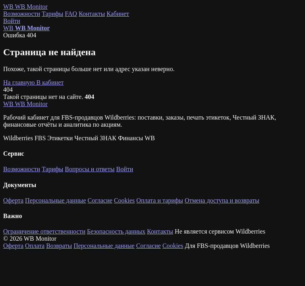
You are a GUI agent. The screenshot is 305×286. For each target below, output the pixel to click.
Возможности (21, 13)
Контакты (92, 13)
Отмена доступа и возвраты (222, 200)
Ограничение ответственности (44, 231)
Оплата (34, 245)
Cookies (124, 200)
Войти (11, 20)
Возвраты (59, 245)
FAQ (71, 13)
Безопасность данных (116, 231)
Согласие (100, 200)
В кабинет (50, 82)
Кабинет (117, 13)
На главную (20, 82)
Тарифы (52, 13)
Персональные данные (55, 200)
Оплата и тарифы (159, 200)
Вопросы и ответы (89, 169)
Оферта (13, 200)
